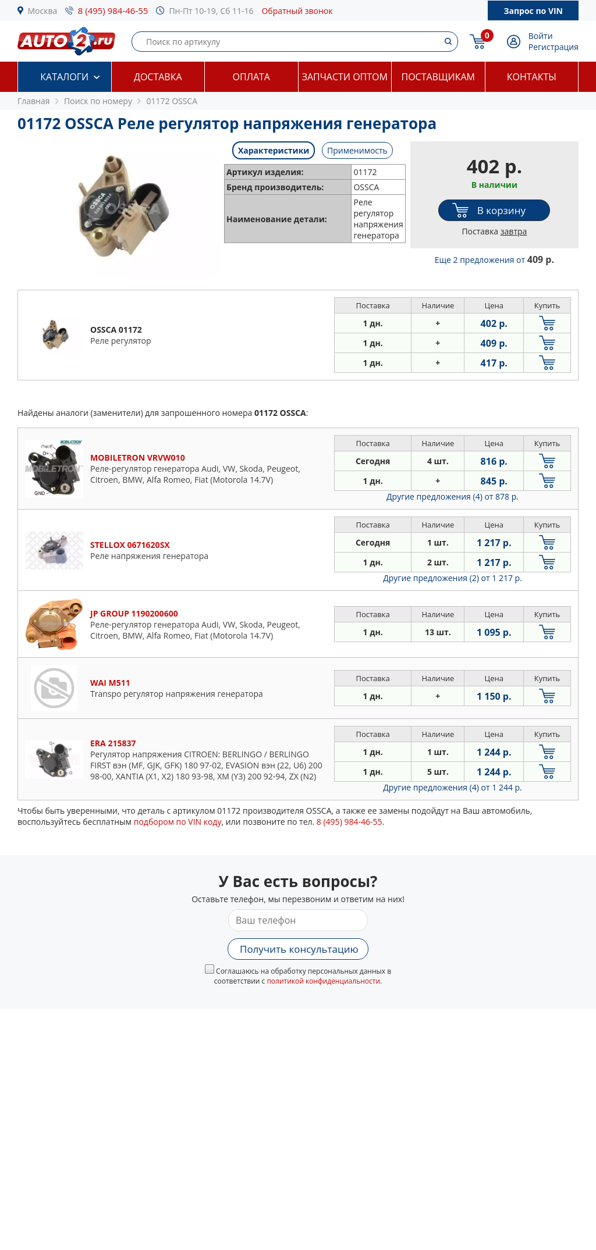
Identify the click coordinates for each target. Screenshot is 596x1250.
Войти (540, 35)
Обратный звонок (296, 10)
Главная (33, 100)
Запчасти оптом (345, 76)
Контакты (531, 76)
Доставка (158, 76)
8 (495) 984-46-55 (113, 10)
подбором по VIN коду (178, 821)
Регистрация (553, 46)
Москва (43, 10)
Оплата (251, 76)
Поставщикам (438, 76)
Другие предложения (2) (452, 577)
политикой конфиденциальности (323, 981)
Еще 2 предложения (494, 259)
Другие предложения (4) (452, 496)
